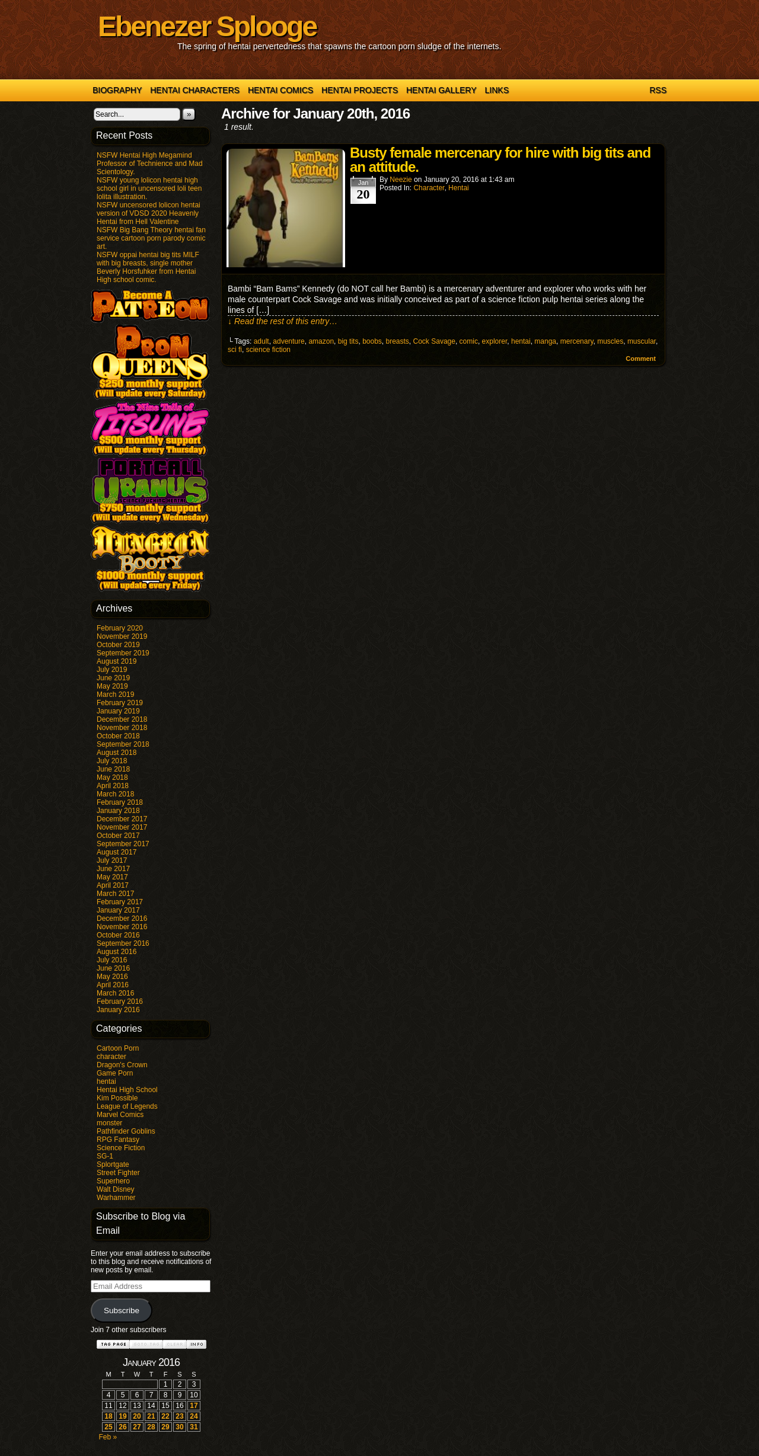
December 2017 (122, 819)
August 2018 (116, 752)
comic (469, 341)
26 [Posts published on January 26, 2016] (122, 1427)
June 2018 (113, 769)
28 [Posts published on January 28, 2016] (151, 1427)
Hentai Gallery (441, 90)
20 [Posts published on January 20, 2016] (137, 1416)
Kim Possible (117, 1098)
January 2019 (118, 711)
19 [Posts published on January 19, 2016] (122, 1416)
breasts (397, 341)
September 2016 (123, 943)
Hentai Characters (195, 90)
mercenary (577, 341)
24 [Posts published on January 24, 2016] (193, 1416)
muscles (610, 341)
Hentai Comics (280, 90)
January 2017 (118, 910)
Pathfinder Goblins (126, 1131)
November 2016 (122, 927)
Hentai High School (127, 1090)
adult (261, 341)
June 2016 (113, 968)
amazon (321, 341)
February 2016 (120, 1001)
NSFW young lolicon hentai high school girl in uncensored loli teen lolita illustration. (149, 188)
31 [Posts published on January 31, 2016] (193, 1427)
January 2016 (118, 1010)
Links (497, 90)
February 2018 (120, 802)
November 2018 (122, 728)
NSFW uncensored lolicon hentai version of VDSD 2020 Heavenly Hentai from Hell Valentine (148, 213)
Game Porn (115, 1073)
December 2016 (122, 918)
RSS (657, 90)
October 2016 (118, 935)
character (111, 1056)
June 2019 (113, 678)
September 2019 (123, 653)
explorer (495, 341)
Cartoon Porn (118, 1048)
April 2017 (113, 885)
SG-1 (105, 1156)
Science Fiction (121, 1148)
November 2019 (122, 636)
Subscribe (121, 1310)
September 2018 (123, 744)
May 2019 (112, 686)
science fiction (268, 349)
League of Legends (127, 1106)
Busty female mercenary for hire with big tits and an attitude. (500, 160)
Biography (117, 90)
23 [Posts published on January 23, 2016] (179, 1416)
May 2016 (112, 976)
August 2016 (116, 952)
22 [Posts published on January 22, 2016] (165, 1416)
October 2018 (118, 736)
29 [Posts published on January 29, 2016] (165, 1427)
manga (545, 341)
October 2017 (118, 835)
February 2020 (120, 628)
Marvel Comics (120, 1115)
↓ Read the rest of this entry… (282, 321)
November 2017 (122, 827)
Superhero (113, 1181)
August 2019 (116, 661)
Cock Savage (434, 341)
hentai (106, 1081)
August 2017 (116, 852)
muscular (641, 341)
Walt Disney (116, 1189)
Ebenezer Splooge (207, 26)
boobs (372, 341)
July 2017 (112, 860)
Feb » (107, 1437)
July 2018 (112, 761)
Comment (641, 358)
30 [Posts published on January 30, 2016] (179, 1427)
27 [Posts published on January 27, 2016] (137, 1427)
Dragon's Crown (122, 1065)
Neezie (401, 179)
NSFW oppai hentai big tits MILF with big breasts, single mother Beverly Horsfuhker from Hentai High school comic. (148, 267)
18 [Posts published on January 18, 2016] (108, 1416)
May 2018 (112, 777)
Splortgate (113, 1164)
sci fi (235, 349)
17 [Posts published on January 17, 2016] (193, 1405)
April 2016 (113, 985)
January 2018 (118, 811)
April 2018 (113, 786)
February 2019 (120, 703)
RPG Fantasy (118, 1139)
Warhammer (116, 1197)
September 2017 (123, 844)
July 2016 (112, 960)
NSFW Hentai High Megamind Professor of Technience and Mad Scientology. (150, 163)
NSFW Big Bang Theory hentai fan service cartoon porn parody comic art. (151, 238)
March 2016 (115, 993)
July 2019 (112, 669)
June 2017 (113, 869)
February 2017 (120, 902)
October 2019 (118, 645)
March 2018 (115, 794)
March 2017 (115, 893)
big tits (348, 341)
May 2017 (112, 877)
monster (109, 1123)
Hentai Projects (359, 90)
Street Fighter (118, 1173)
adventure (288, 341)
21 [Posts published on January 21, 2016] (151, 1416)
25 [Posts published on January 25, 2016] (108, 1427)
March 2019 (115, 694)
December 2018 (122, 719)
